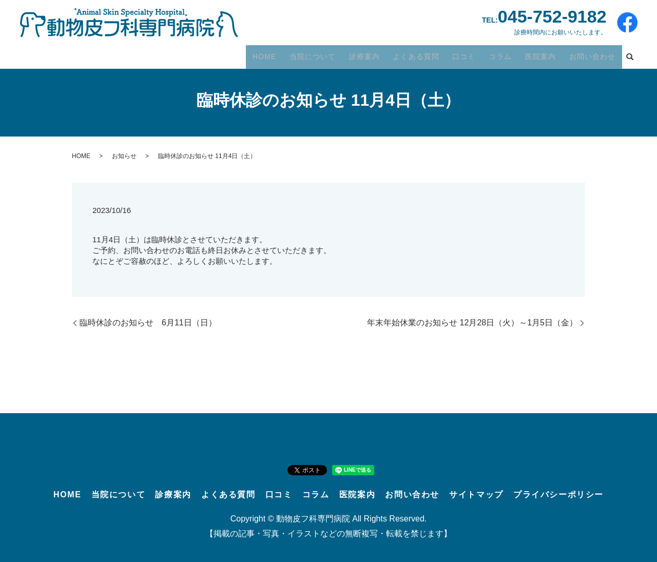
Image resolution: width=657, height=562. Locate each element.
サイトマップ (476, 494)
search (629, 55)
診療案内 (377, 54)
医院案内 (544, 54)
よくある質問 (426, 54)
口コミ (472, 54)
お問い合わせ (593, 54)
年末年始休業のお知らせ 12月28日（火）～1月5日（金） (472, 322)
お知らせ (124, 156)
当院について (327, 54)
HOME (282, 54)
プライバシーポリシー (558, 494)
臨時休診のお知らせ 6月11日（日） (148, 322)
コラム (505, 54)
